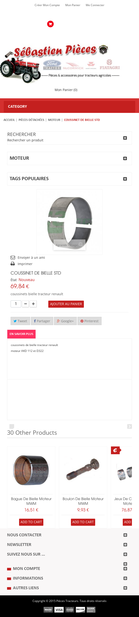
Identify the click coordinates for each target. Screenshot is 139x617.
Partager (42, 321)
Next (129, 426)
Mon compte (26, 569)
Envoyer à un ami (31, 258)
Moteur (54, 120)
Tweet (20, 321)
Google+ (65, 321)
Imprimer (25, 264)
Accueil (9, 120)
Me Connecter (95, 5)
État (14, 280)
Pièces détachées (31, 120)
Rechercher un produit (25, 140)
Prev (11, 426)
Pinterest (89, 321)
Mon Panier (72, 5)
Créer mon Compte (47, 5)
